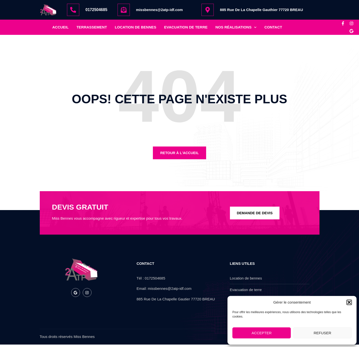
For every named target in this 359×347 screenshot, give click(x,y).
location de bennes (135, 28)
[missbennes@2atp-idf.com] (124, 10)
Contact (273, 28)
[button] (349, 302)
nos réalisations (236, 28)
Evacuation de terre (186, 28)
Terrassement (92, 28)
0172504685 (96, 10)
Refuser (322, 333)
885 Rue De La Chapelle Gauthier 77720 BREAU (261, 10)
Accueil (60, 28)
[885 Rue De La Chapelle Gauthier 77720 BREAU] (207, 10)
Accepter (262, 333)
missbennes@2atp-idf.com (159, 10)
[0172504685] (73, 10)
